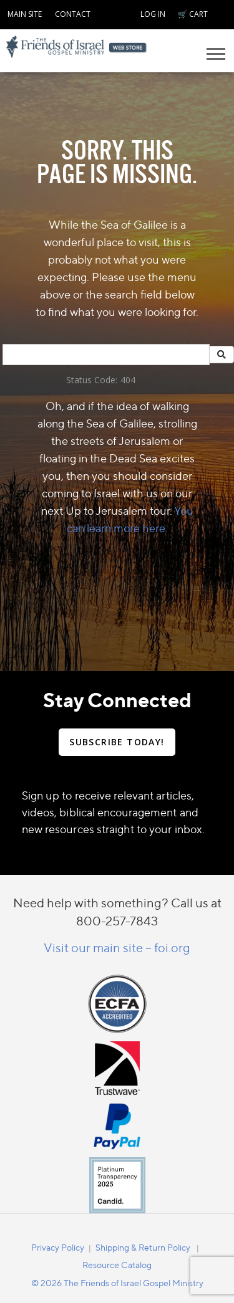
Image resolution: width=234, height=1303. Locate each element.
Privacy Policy (57, 1247)
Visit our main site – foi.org (117, 947)
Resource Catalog (117, 1264)
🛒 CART (193, 14)
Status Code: (91, 380)
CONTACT (72, 14)
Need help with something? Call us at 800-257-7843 (117, 911)
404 (127, 380)
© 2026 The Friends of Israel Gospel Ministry (117, 1282)
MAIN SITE (24, 14)
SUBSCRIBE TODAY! (116, 742)
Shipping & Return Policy (142, 1247)
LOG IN (152, 14)
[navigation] (24, 12)
